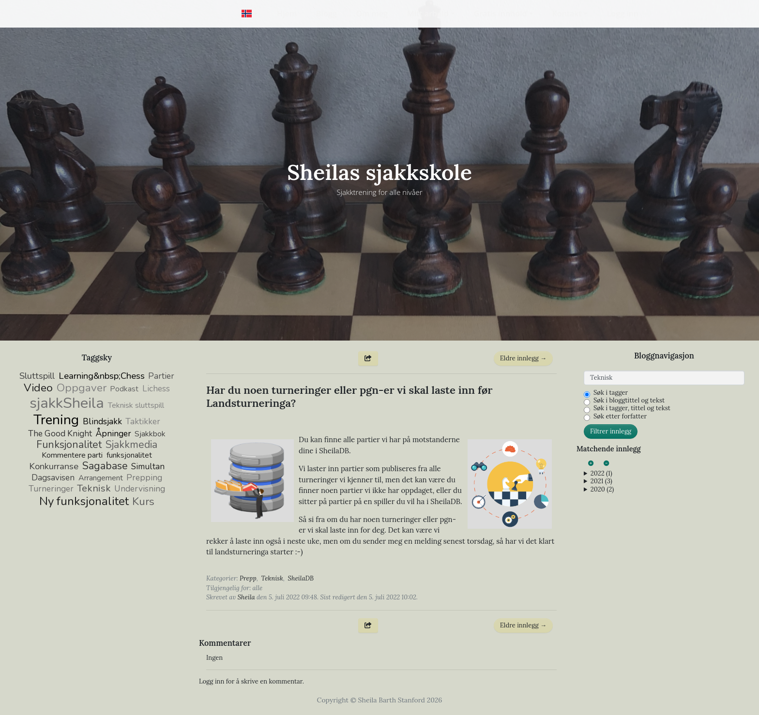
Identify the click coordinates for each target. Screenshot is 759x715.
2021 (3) (601, 481)
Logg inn (622, 13)
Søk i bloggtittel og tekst (629, 400)
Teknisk (272, 578)
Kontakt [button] (567, 13)
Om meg (372, 13)
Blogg (326, 13)
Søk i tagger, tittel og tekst (631, 408)
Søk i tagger (610, 393)
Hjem (287, 13)
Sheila (246, 597)
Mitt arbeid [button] (428, 13)
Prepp (248, 578)
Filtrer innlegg (610, 431)
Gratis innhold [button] (500, 13)
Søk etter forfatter (620, 416)
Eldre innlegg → (523, 358)
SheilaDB (301, 578)
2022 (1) (601, 473)
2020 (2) (602, 489)
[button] (249, 13)
